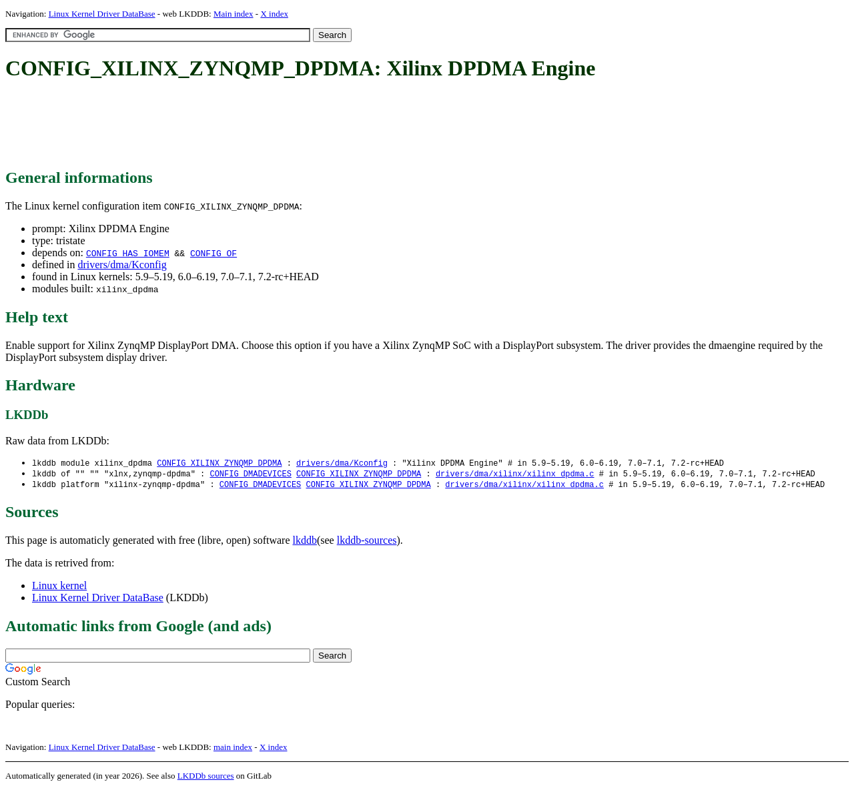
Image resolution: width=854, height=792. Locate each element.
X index (274, 14)
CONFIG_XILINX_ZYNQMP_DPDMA (219, 463)
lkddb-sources (367, 542)
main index (233, 749)
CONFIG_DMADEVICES (250, 474)
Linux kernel (59, 587)
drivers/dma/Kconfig (121, 264)
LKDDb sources (205, 778)
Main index (234, 14)
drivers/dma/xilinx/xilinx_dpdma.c (515, 474)
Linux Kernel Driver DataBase (102, 14)
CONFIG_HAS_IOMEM (127, 253)
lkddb (305, 542)
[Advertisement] (248, 125)
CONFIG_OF (213, 253)
